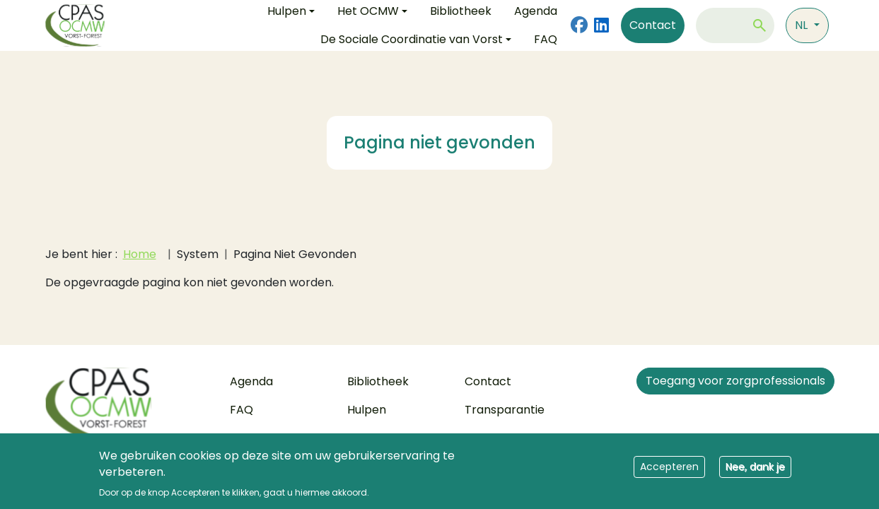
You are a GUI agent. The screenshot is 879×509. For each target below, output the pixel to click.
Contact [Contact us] (652, 25)
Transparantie (505, 410)
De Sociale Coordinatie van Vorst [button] (411, 39)
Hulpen (366, 410)
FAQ (545, 39)
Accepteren (669, 471)
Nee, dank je (755, 471)
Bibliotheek (378, 381)
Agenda (251, 381)
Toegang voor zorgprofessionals (735, 381)
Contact (488, 381)
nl (802, 25)
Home (139, 254)
